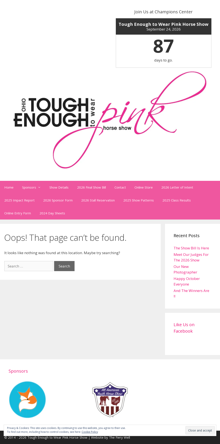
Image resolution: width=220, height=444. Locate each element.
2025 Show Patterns (138, 200)
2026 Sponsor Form (58, 200)
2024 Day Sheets (52, 213)
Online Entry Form (17, 213)
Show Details (59, 187)
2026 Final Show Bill (91, 187)
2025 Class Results (176, 200)
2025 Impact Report (19, 200)
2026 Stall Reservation (98, 200)
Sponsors (33, 187)
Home (9, 187)
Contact (120, 187)
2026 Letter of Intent (177, 187)
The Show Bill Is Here (191, 248)
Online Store (143, 187)
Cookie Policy (90, 432)
